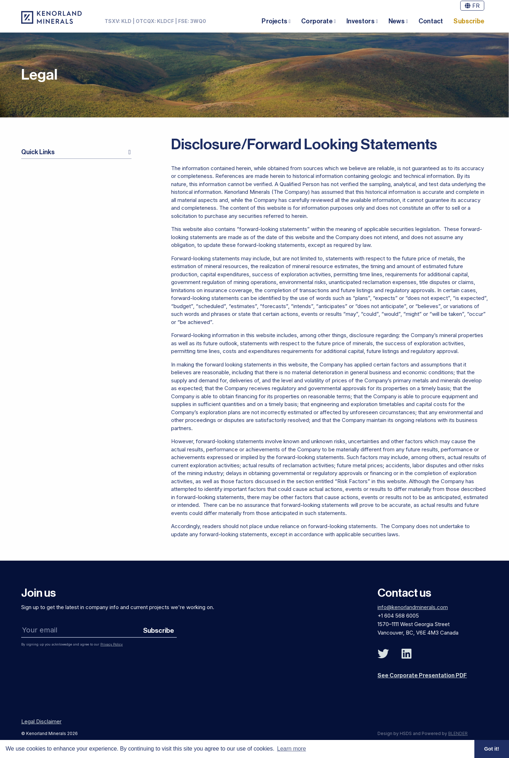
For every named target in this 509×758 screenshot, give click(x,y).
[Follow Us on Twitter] (383, 654)
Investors (360, 21)
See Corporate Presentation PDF (422, 675)
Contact (431, 21)
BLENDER (458, 733)
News (396, 21)
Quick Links (38, 152)
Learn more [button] (291, 749)
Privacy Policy (111, 644)
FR (472, 5)
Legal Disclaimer (41, 721)
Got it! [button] (491, 749)
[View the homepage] (51, 17)
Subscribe (469, 21)
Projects (274, 21)
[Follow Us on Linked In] (406, 654)
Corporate (317, 21)
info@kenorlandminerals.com (413, 607)
